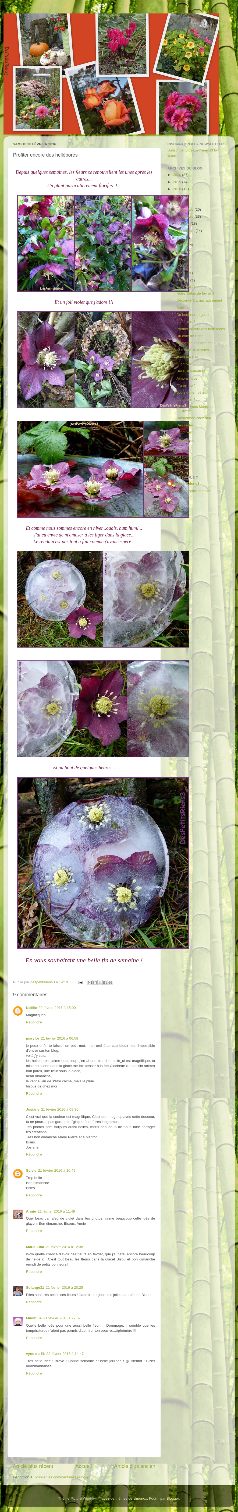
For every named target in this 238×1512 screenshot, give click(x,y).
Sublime (183, 308)
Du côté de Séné (190, 336)
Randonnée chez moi (193, 418)
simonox (140, 1498)
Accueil (83, 1466)
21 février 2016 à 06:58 (59, 1038)
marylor (33, 1038)
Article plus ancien (134, 1466)
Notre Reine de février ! (195, 293)
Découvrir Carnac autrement (199, 300)
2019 (177, 182)
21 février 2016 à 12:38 (64, 1247)
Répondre (34, 1022)
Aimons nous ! (188, 378)
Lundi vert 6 (186, 400)
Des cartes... (186, 425)
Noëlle (31, 1008)
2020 (177, 175)
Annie (31, 1211)
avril (181, 266)
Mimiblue (34, 1318)
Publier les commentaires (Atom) (61, 1477)
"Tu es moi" (185, 385)
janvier (183, 441)
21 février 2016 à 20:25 (64, 1287)
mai (180, 259)
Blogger (172, 1498)
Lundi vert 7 (186, 364)
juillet (182, 245)
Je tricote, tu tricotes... (194, 350)
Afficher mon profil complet (189, 491)
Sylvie (31, 1170)
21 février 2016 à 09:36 (60, 1109)
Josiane (33, 1109)
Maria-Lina (35, 1247)
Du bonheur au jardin (193, 315)
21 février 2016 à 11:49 (56, 1211)
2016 (177, 203)
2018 (177, 189)
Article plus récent (33, 1466)
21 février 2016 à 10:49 (57, 1170)
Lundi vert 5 (186, 432)
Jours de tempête (190, 392)
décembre (186, 209)
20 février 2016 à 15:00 (57, 1008)
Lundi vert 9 (186, 286)
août (181, 238)
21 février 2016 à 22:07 (62, 1318)
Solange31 (35, 1287)
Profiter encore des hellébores (200, 329)
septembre (186, 231)
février (183, 280)
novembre (186, 216)
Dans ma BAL (187, 357)
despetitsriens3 (186, 484)
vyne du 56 (35, 1354)
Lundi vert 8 (186, 322)
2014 (177, 457)
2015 (177, 450)
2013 (177, 464)
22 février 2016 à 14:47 (65, 1354)
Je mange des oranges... (196, 343)
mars (182, 273)
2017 (177, 196)
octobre (184, 223)
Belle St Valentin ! (190, 371)
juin (180, 252)
